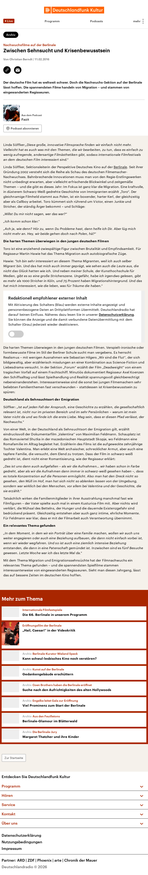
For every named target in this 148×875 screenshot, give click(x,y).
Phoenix (45, 860)
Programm (52, 21)
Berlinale (120, 167)
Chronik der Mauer (80, 860)
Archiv (10, 34)
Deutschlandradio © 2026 (24, 867)
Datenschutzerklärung (116, 314)
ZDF (32, 860)
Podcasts (96, 21)
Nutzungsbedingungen (22, 842)
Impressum (12, 848)
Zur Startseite (14, 758)
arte (59, 860)
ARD (22, 860)
